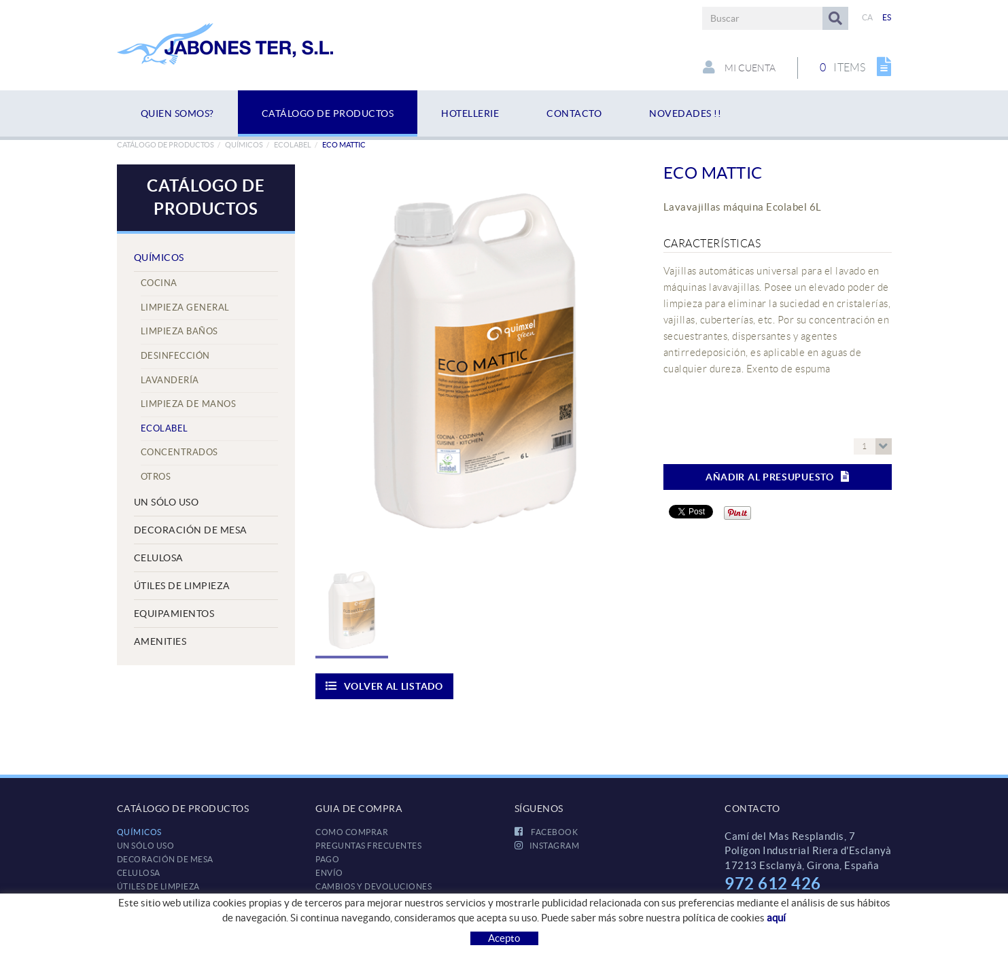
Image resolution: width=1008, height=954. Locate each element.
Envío (329, 872)
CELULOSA (159, 557)
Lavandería (170, 380)
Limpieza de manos (189, 404)
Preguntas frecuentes (368, 845)
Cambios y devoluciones (373, 886)
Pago (327, 859)
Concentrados (179, 452)
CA (867, 17)
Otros (156, 477)
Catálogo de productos (165, 145)
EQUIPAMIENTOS (174, 613)
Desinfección (175, 356)
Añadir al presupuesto (777, 476)
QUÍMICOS (244, 145)
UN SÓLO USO (166, 502)
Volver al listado (384, 686)
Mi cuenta (739, 67)
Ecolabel (292, 145)
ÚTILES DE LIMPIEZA (182, 585)
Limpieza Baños (179, 331)
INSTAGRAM (547, 845)
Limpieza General (185, 307)
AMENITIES (160, 641)
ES (887, 17)
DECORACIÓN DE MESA (190, 530)
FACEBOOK (546, 832)
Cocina (159, 283)
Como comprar (351, 832)
